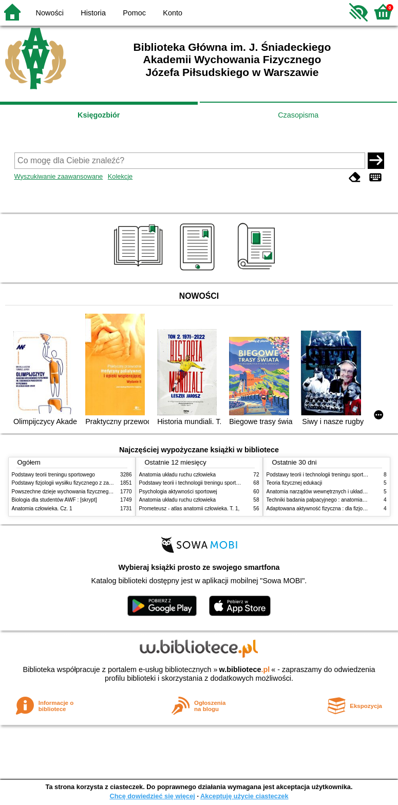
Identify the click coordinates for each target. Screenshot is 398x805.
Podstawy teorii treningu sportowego (53, 474)
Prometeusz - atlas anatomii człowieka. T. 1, (189, 508)
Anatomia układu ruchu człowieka (177, 474)
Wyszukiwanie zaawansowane (58, 176)
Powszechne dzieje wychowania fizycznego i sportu (71, 491)
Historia (93, 13)
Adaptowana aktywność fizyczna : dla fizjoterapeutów (328, 508)
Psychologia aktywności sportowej (178, 491)
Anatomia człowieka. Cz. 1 (42, 508)
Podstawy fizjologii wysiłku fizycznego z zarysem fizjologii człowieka (89, 483)
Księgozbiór (99, 115)
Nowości (50, 13)
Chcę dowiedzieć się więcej (152, 796)
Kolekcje (120, 176)
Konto (172, 13)
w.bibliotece (244, 669)
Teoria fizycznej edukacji (295, 483)
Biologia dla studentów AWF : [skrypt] (54, 500)
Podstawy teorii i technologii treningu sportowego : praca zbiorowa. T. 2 (220, 483)
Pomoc (134, 13)
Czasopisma (298, 115)
